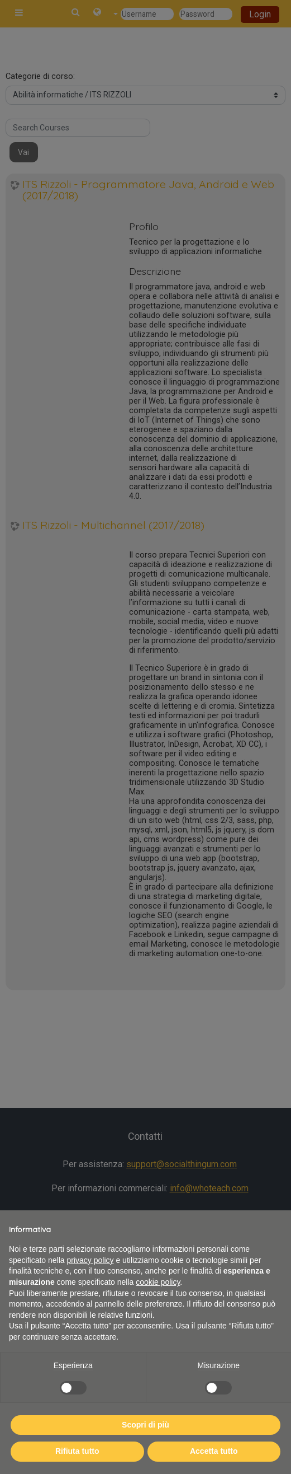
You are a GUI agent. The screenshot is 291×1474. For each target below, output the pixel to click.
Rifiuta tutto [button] (77, 1451)
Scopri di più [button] (145, 1424)
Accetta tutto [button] (214, 1451)
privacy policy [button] (90, 1260)
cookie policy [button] (158, 1282)
